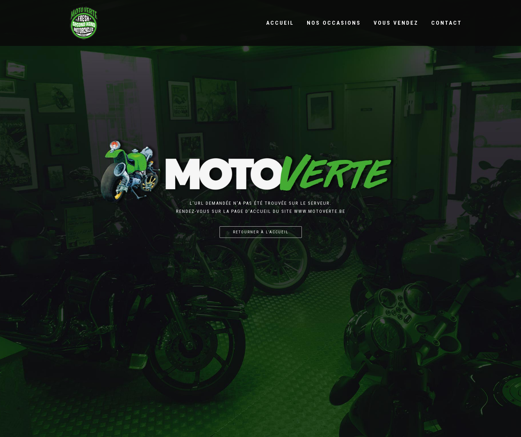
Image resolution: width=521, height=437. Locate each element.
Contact (446, 23)
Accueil (280, 23)
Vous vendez (396, 23)
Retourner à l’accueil (260, 232)
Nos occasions (334, 23)
